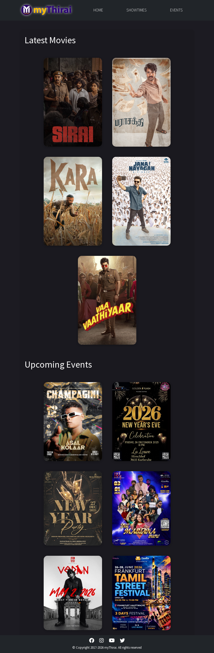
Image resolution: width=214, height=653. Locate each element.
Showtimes (136, 9)
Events (176, 9)
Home (98, 9)
